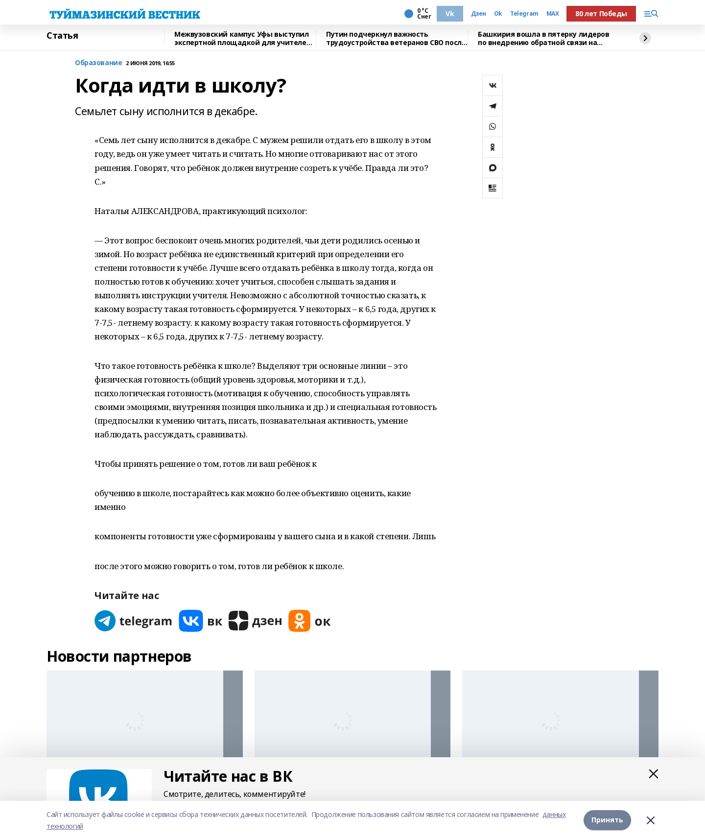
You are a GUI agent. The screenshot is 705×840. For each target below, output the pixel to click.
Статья (62, 35)
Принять (607, 820)
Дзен (478, 14)
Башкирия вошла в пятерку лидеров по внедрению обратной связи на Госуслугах (544, 38)
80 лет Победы (601, 13)
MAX (552, 14)
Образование (98, 63)
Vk (450, 13)
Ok (498, 14)
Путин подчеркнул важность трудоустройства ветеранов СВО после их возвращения (396, 38)
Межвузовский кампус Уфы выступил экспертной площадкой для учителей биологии (242, 38)
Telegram (524, 14)
